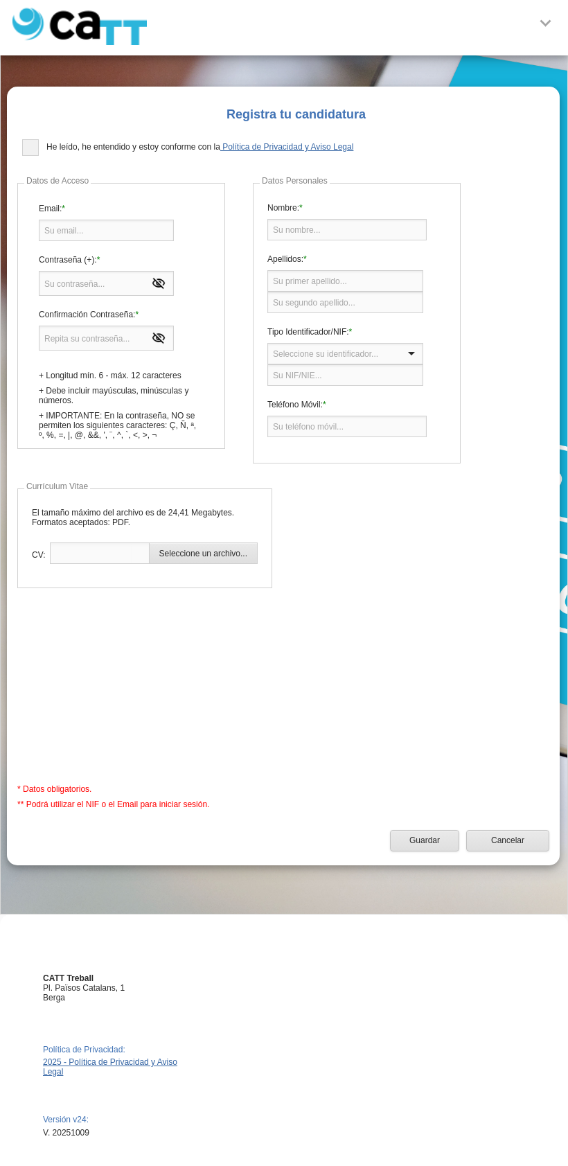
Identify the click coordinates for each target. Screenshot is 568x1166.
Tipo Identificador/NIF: (308, 332)
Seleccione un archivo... (203, 553)
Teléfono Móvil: (295, 404)
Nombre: (283, 208)
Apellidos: (285, 259)
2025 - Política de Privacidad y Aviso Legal (110, 1067)
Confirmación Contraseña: (87, 314)
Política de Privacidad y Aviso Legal (287, 147)
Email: (50, 208)
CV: (39, 555)
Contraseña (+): (68, 260)
